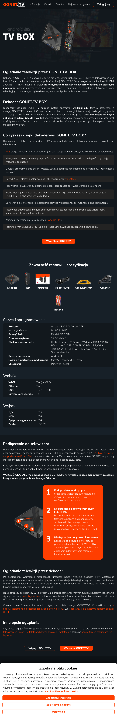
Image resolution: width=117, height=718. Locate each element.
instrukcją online (31, 596)
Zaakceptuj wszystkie (58, 697)
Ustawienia (58, 711)
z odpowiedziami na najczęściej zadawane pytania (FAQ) (58, 607)
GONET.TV (58, 241)
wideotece (70, 179)
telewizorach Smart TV (15, 632)
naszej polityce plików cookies (61, 691)
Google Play (54, 220)
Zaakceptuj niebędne (58, 704)
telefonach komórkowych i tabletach (49, 632)
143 (8, 151)
